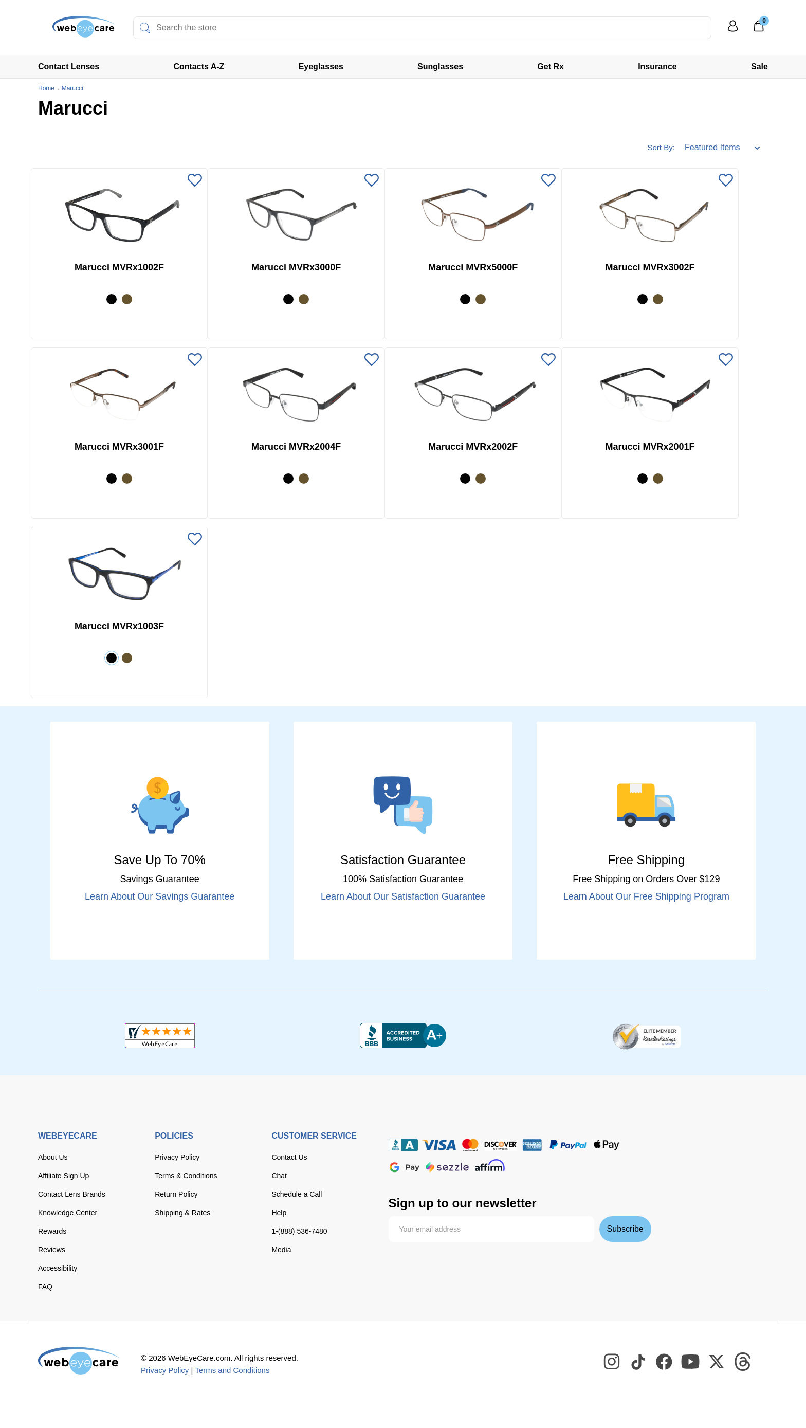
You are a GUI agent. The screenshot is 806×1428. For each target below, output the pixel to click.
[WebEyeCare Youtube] (691, 1362)
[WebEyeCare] (79, 1361)
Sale (759, 66)
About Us (53, 1157)
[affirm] (490, 1165)
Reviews (51, 1250)
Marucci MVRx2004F (296, 447)
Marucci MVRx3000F (296, 267)
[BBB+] (403, 1036)
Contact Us (289, 1157)
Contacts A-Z (198, 66)
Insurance (657, 66)
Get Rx (550, 66)
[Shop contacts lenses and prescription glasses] (70, 30)
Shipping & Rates (182, 1213)
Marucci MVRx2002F (473, 447)
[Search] (145, 27)
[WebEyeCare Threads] (743, 1362)
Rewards (52, 1231)
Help (278, 1213)
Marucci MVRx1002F (119, 267)
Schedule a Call (296, 1194)
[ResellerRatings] (646, 1036)
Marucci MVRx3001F (119, 447)
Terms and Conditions (232, 1370)
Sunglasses (440, 66)
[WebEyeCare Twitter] (717, 1362)
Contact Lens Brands (71, 1194)
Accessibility (57, 1268)
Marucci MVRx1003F (119, 626)
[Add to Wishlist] (195, 181)
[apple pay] (606, 1145)
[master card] (470, 1145)
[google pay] (404, 1167)
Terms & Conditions (186, 1175)
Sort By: (660, 147)
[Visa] (439, 1145)
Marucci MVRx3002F (649, 267)
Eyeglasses (321, 66)
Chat (279, 1175)
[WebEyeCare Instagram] (612, 1362)
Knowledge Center (67, 1213)
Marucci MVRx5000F (473, 267)
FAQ (45, 1287)
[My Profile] (733, 30)
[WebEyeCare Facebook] (664, 1362)
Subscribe (625, 1228)
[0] (758, 29)
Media (281, 1250)
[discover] (500, 1145)
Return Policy (176, 1194)
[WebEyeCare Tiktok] (638, 1362)
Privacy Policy (177, 1157)
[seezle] (447, 1167)
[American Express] (532, 1145)
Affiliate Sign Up (63, 1175)
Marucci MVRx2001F (649, 447)
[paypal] (568, 1145)
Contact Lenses (68, 66)
